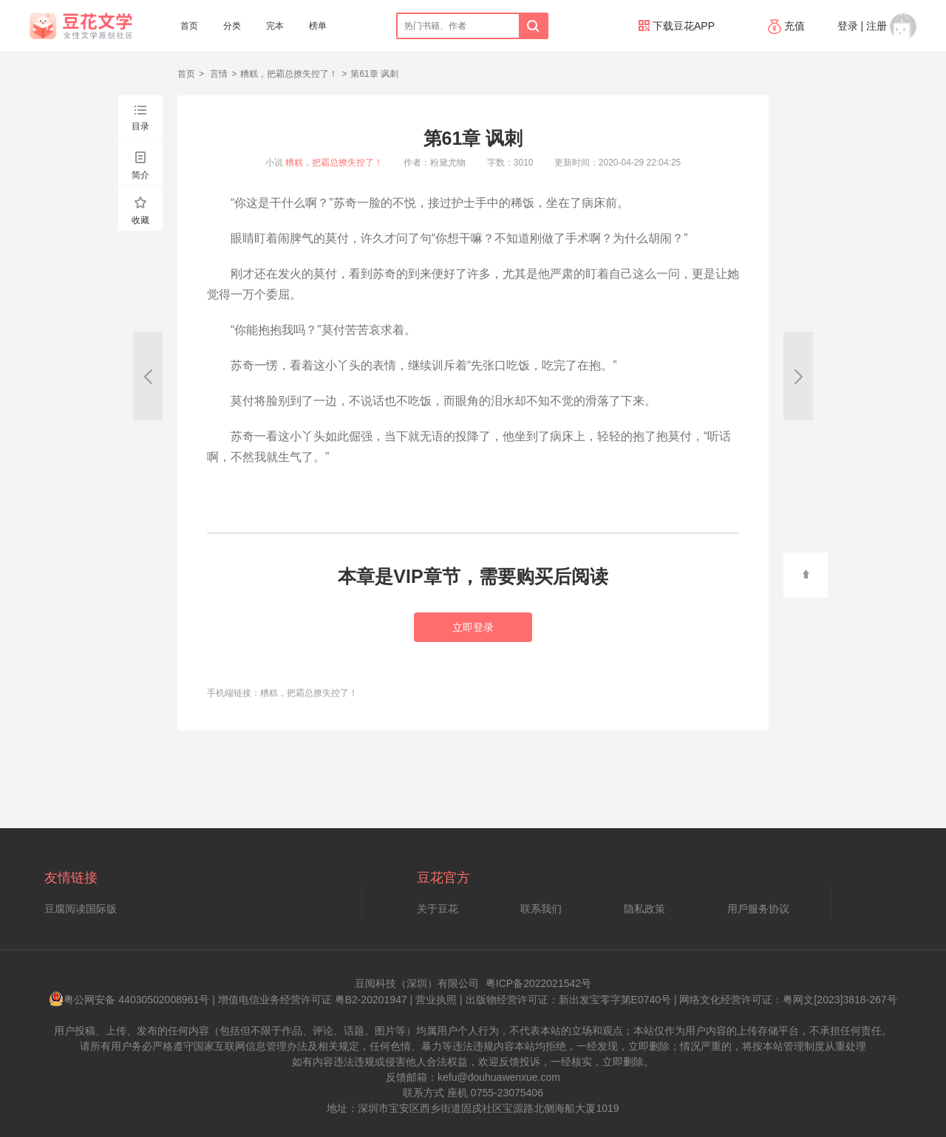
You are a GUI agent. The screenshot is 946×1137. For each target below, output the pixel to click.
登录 (847, 26)
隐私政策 (644, 909)
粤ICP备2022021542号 (538, 983)
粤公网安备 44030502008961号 (129, 999)
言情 (218, 74)
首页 (189, 26)
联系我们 (541, 909)
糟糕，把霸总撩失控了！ (289, 74)
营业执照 (436, 999)
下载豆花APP (677, 26)
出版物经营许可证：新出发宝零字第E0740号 (568, 999)
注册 (876, 26)
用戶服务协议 (758, 909)
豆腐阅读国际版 (80, 909)
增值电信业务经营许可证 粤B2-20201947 (312, 999)
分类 (232, 26)
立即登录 (473, 627)
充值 (788, 26)
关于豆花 (437, 909)
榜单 (318, 26)
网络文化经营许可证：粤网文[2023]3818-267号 (787, 999)
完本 (275, 26)
